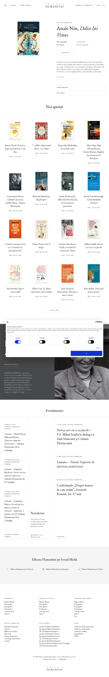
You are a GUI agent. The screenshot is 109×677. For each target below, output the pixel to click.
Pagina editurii (9, 602)
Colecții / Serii (9, 611)
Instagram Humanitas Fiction (49, 636)
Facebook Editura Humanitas (49, 626)
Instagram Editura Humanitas (49, 629)
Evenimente (8, 609)
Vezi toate (54, 310)
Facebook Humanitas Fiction (49, 634)
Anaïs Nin (67, 28)
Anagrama (62, 659)
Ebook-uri (7, 634)
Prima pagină (26, 5)
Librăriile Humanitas (83, 5)
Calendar (60, 536)
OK (86, 353)
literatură (80, 42)
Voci (75, 616)
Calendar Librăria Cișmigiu (11, 535)
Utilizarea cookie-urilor (82, 629)
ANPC (76, 636)
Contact (7, 641)
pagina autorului (11, 364)
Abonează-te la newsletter (37, 536)
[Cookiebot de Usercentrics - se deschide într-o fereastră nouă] (92, 322)
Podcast (7, 629)
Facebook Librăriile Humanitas (49, 641)
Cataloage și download (12, 638)
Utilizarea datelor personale (84, 626)
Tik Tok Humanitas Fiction (48, 638)
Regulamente (79, 634)
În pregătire (8, 606)
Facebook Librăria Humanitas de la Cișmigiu (54, 643)
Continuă (60, 77)
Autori (6, 614)
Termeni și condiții (80, 631)
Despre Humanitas (11, 636)
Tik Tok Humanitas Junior (48, 646)
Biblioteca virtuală (10, 631)
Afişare (98, 348)
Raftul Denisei (82, 45)
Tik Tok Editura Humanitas (48, 631)
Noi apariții (8, 604)
